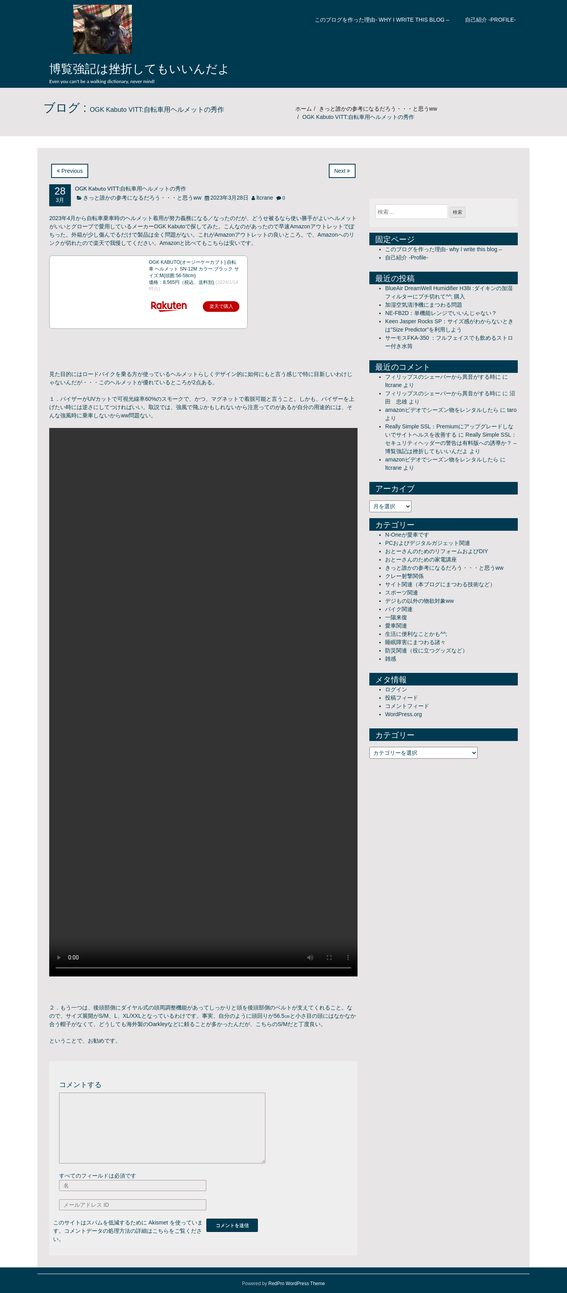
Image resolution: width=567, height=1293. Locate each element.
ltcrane (264, 198)
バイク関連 (399, 609)
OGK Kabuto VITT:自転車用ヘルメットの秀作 (130, 188)
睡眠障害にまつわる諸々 (415, 642)
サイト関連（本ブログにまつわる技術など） (440, 584)
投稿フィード (401, 698)
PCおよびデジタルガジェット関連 (427, 543)
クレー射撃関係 (404, 576)
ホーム (303, 109)
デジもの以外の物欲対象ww (419, 601)
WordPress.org (403, 714)
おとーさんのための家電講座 (421, 559)
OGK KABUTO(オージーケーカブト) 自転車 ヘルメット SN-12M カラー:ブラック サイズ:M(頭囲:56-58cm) (194, 268)
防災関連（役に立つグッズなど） (426, 650)
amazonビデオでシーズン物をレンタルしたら (441, 410)
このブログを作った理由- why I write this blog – (382, 20)
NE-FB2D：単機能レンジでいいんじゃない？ (441, 313)
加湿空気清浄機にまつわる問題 (423, 305)
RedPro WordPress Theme (297, 1283)
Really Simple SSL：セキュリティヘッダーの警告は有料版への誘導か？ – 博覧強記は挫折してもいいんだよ (451, 443)
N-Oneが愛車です (407, 535)
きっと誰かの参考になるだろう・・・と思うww (378, 109)
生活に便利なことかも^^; (416, 634)
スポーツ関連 (401, 592)
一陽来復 (396, 617)
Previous (70, 171)
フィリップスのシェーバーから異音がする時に (443, 377)
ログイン (396, 689)
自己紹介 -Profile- (490, 20)
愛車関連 (396, 625)
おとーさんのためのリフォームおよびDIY (436, 551)
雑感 (390, 659)
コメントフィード (407, 706)
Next (342, 171)
